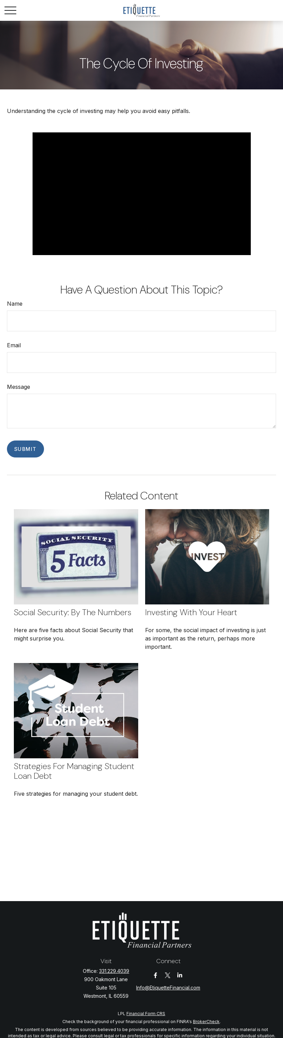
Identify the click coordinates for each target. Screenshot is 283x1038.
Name (15, 303)
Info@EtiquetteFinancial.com (168, 988)
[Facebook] (155, 975)
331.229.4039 (114, 971)
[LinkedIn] (179, 975)
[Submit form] (25, 449)
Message (18, 386)
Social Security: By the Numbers (72, 612)
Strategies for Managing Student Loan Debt (74, 771)
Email (14, 345)
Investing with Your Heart (191, 612)
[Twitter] (167, 975)
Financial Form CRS (145, 1013)
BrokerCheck (206, 1021)
